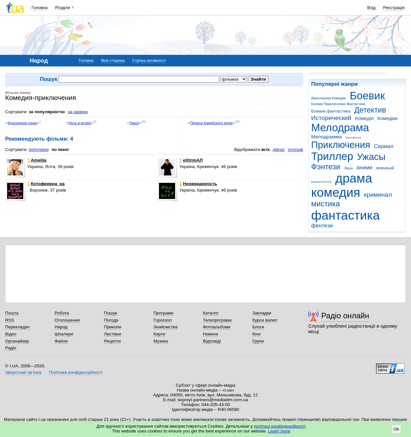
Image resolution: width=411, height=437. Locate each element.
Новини (210, 334)
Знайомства (165, 326)
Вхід (371, 7)
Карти (159, 334)
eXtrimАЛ (191, 160)
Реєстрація (394, 7)
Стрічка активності (148, 60)
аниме (364, 167)
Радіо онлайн (345, 315)
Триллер (332, 156)
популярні (38, 149)
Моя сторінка (113, 60)
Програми (163, 313)
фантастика (345, 215)
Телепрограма (217, 320)
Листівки (112, 334)
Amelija (37, 160)
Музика (160, 341)
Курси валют (265, 320)
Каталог (211, 313)
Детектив (370, 110)
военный (385, 167)
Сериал (383, 146)
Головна (39, 7)
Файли (61, 341)
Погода (111, 320)
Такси (134, 123)
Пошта (11, 313)
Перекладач (17, 326)
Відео (10, 334)
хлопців (295, 149)
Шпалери (64, 334)
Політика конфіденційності (75, 372)
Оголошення (67, 320)
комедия (335, 192)
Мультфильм (353, 137)
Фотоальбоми (216, 326)
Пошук (110, 313)
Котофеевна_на (46, 183)
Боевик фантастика (330, 111)
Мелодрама (340, 128)
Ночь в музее (79, 123)
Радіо (10, 347)
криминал (378, 194)
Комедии (387, 118)
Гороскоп (162, 320)
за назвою (78, 111)
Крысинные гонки (22, 123)
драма (353, 178)
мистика (325, 204)
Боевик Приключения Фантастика (338, 104)
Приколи (112, 326)
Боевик (367, 96)
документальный (321, 181)
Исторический (331, 117)
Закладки (261, 313)
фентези (322, 226)
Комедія (364, 118)
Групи (258, 341)
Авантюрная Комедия (328, 98)
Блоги (258, 326)
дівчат (279, 149)
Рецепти (112, 341)
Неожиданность (198, 183)
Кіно (256, 334)
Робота (62, 313)
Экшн (348, 168)
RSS (9, 320)
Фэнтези (325, 167)
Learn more (279, 431)
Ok (396, 429)
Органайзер (17, 341)
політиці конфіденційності (280, 426)
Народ (61, 326)
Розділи (62, 7)
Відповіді (212, 341)
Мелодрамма (326, 136)
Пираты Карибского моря (211, 123)
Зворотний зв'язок (23, 372)
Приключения (340, 145)
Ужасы (371, 157)
